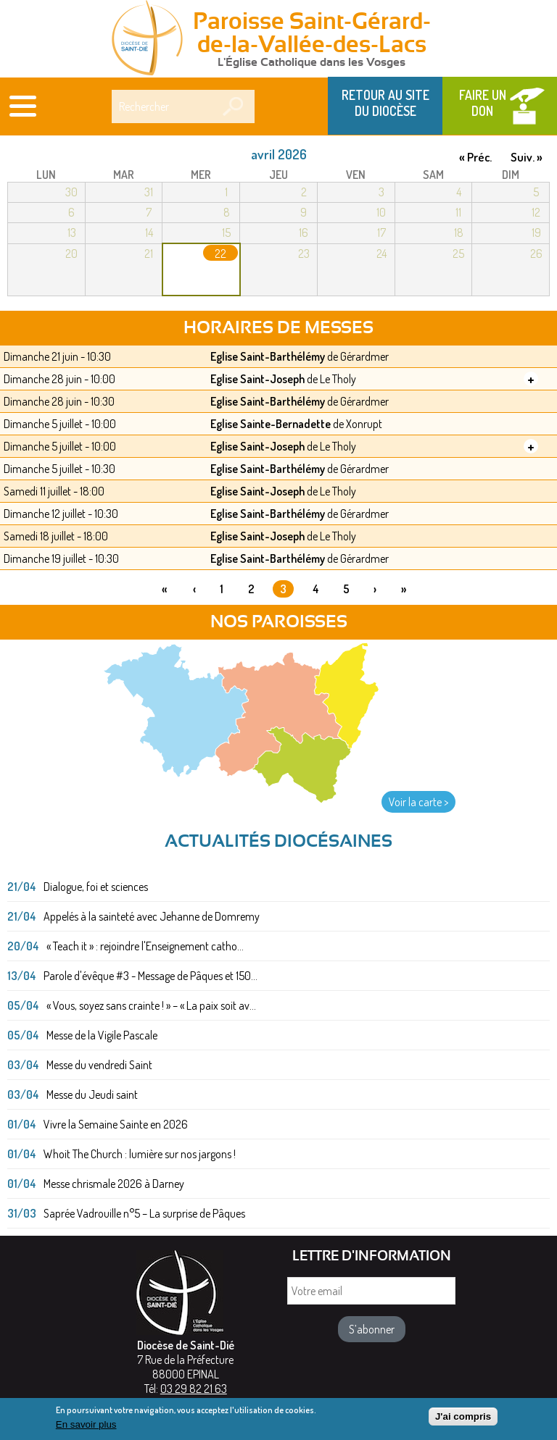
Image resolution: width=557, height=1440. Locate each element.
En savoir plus (86, 1428)
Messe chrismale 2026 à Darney (114, 1183)
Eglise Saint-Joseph (257, 379)
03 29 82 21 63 (193, 1388)
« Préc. (475, 156)
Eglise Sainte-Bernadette (270, 423)
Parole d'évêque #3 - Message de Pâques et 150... (150, 975)
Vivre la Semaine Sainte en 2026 (116, 1124)
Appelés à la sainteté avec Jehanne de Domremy (152, 916)
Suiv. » (526, 156)
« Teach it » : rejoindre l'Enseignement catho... (145, 946)
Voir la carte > (418, 802)
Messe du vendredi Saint (99, 1065)
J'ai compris (463, 1420)
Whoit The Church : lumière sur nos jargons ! (140, 1154)
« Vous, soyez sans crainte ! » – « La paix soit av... (151, 1005)
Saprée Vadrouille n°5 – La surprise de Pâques (144, 1213)
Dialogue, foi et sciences (96, 886)
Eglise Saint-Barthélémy (267, 356)
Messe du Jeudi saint (92, 1094)
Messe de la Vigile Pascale (101, 1035)
